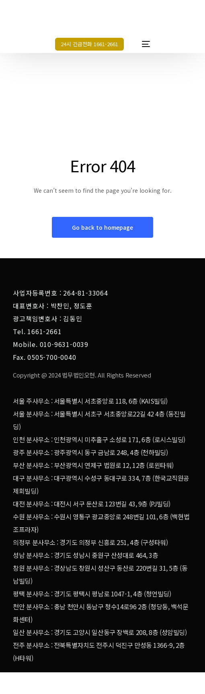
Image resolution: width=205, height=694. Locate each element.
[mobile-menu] (142, 44)
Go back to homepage (102, 227)
